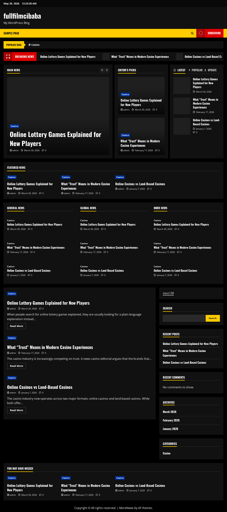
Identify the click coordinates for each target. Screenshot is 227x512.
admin (15, 150)
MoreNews (126, 508)
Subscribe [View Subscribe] (208, 33)
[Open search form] (192, 33)
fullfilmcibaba (22, 16)
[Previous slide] (102, 70)
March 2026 (169, 412)
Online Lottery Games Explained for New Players (69, 56)
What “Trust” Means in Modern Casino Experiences (142, 56)
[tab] (181, 70)
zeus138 (168, 293)
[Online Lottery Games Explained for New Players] (58, 116)
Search (167, 308)
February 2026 (171, 420)
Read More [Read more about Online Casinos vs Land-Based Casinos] (18, 410)
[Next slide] (107, 70)
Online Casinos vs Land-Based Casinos (181, 126)
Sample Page (11, 33)
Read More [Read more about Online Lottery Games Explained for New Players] (18, 326)
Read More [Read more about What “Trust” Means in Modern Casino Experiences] (18, 366)
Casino (35, 44)
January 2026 (170, 429)
